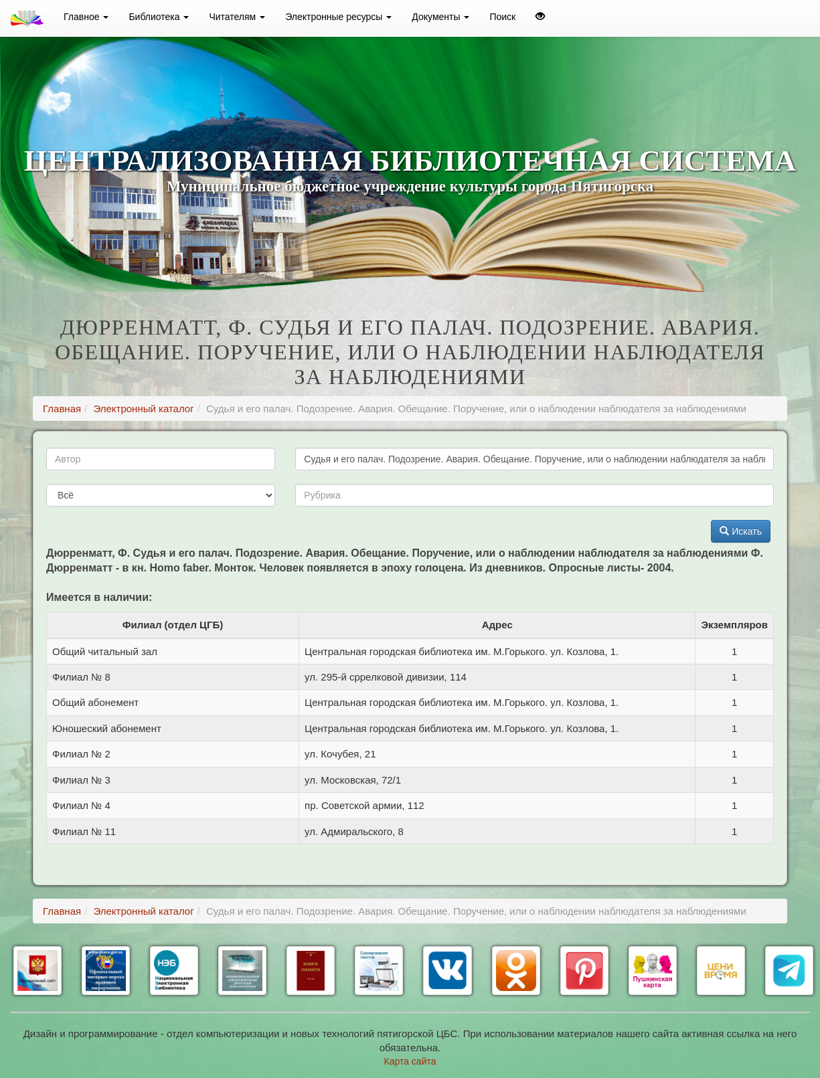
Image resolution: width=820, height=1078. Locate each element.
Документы (440, 16)
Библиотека (159, 16)
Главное (86, 16)
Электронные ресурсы (338, 16)
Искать (741, 531)
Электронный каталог (143, 408)
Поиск (502, 16)
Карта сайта (410, 1061)
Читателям (237, 16)
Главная (62, 408)
